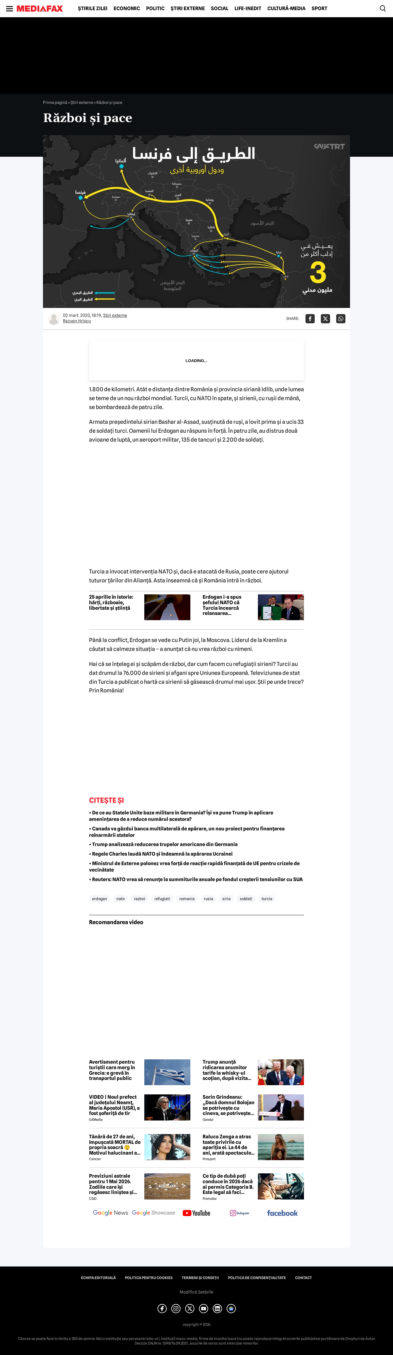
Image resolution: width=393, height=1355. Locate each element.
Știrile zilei (92, 8)
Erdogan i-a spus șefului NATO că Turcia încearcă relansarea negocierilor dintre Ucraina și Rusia (225, 605)
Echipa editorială (98, 1278)
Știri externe (188, 8)
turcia (267, 898)
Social (219, 8)
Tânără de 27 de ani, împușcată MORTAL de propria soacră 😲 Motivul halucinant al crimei (115, 1145)
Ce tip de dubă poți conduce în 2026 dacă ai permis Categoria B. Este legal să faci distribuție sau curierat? (228, 1184)
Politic (155, 8)
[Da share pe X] (325, 318)
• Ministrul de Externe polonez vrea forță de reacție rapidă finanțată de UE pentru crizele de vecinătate (194, 867)
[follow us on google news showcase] (153, 1213)
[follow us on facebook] (282, 1213)
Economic (127, 8)
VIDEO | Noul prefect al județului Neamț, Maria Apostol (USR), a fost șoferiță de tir (114, 1105)
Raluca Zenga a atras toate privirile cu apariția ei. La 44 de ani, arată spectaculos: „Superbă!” (229, 1145)
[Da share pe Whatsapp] (340, 318)
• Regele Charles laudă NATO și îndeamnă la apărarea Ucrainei (161, 854)
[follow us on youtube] (196, 1213)
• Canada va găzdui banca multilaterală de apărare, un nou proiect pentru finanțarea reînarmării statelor (187, 832)
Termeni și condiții (200, 1278)
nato (120, 898)
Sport (319, 8)
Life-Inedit (248, 8)
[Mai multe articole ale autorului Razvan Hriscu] (54, 319)
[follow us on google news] (110, 1213)
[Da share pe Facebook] (310, 318)
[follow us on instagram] (239, 1213)
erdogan (99, 898)
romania (187, 898)
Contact (303, 1278)
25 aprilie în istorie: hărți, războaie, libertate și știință (111, 602)
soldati (246, 898)
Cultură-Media (286, 8)
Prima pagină (55, 102)
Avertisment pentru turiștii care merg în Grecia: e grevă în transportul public (112, 1070)
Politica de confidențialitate (257, 1278)
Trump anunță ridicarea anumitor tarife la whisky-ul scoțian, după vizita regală (225, 1070)
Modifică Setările (196, 1292)
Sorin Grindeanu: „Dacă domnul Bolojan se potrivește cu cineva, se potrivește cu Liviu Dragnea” (229, 1105)
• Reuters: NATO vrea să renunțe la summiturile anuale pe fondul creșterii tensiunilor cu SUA (196, 879)
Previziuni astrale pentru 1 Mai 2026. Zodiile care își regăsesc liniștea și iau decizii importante (114, 1184)
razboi (139, 898)
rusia (208, 898)
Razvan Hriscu (77, 320)
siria (226, 898)
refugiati (162, 898)
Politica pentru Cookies (149, 1278)
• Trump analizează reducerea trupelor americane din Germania (163, 844)
